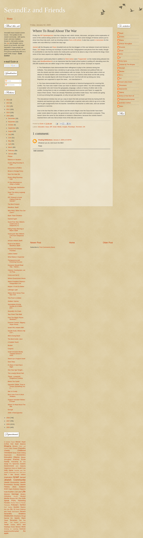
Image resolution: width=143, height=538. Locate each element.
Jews (14, 487)
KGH (6, 489)
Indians (23, 474)
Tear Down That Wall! (15, 314)
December (11, 118)
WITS (19, 524)
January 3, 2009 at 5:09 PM (62, 140)
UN (84, 127)
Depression (8, 455)
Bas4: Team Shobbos (15, 215)
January (11, 154)
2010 (8, 112)
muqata (64, 127)
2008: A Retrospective (15, 413)
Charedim (22, 448)
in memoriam (98, 40)
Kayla (10, 489)
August (10, 131)
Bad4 (16, 444)
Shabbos (22, 514)
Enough (10, 409)
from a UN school (75, 40)
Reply (40, 146)
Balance (23, 444)
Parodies (7, 503)
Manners (7, 494)
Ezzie (23, 459)
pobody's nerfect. (125, 103)
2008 (8, 418)
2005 (8, 427)
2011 (8, 109)
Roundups (71, 127)
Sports (17, 518)
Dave (54, 47)
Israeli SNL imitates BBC (16, 327)
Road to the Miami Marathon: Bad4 (14, 244)
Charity (7, 450)
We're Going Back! (14, 336)
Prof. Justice (8, 507)
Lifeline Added (12, 254)
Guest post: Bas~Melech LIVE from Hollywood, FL (16, 235)
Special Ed (123, 89)
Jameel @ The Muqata (127, 64)
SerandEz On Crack (14, 311)
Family (6, 462)
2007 (8, 421)
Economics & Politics (15, 168)
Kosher (11, 492)
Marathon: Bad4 (13, 207)
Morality (16, 496)
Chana (15, 448)
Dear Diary (11, 362)
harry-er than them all (127, 96)
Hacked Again (12, 219)
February (11, 150)
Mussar (12, 498)
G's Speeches (14, 464)
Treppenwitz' (82, 59)
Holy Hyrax (8, 470)
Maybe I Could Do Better (16, 286)
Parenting (22, 500)
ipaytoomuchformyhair (11, 531)
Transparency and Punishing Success (15, 261)
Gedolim (23, 464)
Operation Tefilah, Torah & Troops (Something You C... (16, 386)
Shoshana (17, 516)
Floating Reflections (45, 140)
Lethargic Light (13, 290)
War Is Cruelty (12, 391)
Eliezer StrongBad (126, 44)
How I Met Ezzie (21, 472)
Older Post (108, 242)
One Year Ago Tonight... (15, 370)
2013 (8, 103)
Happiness (7, 468)
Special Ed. (8, 518)
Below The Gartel (13, 381)
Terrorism (79, 127)
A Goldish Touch (13, 342)
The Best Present (13, 204)
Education (41, 127)
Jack (39, 49)
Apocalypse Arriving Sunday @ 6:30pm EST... (15, 306)
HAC (17, 466)
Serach (23, 511)
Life (24, 491)
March (10, 147)
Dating (23, 453)
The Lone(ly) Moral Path (16, 373)
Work (23, 527)
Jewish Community (15, 479)
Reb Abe (7, 509)
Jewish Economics (11, 482)
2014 (8, 100)
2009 (8, 116)
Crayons (10, 349)
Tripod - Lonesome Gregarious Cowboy (15, 377)
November (11, 122)
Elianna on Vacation (14, 159)
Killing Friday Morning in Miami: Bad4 (16, 229)
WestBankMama (46, 61)
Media (59, 127)
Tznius (13, 524)
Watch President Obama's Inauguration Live (16, 282)
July (9, 134)
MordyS (23, 496)
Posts (8, 81)
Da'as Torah (17, 453)
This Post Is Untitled (14, 298)
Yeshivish (22, 529)
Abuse (18, 442)
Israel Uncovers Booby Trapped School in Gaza (15, 353)
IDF (51, 127)
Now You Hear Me (14, 174)
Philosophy (7, 505)
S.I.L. (121, 75)
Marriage (15, 494)
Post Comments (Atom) (47, 247)
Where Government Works (16, 278)
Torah (6, 524)
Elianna (16, 457)
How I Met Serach (11, 474)
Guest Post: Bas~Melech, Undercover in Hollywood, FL (16, 223)
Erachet (16, 459)
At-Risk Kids (8, 444)
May (9, 141)
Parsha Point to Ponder (18, 502)
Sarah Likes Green (126, 82)
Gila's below (69, 59)
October (11, 125)
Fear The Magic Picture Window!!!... (15, 318)
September (12, 128)
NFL (16, 498)
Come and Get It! (13, 275)
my (8, 43)
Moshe (6, 498)
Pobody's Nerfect (18, 505)
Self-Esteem (15, 511)
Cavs (10, 448)
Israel (55, 127)
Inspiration (8, 477)
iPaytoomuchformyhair (127, 99)
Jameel (35, 47)
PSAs (13, 500)
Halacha (23, 466)
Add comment (38, 151)
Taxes (6, 520)
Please (10, 156)
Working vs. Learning (11, 529)
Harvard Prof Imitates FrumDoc (15, 249)
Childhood (21, 450)
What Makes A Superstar (16, 257)
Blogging (7, 446)
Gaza (47, 127)
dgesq (122, 92)
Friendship (14, 462)
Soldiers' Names (13, 301)
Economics (21, 455)
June (10, 138)
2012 (8, 106)
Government (9, 466)
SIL (11, 509)
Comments (9, 85)
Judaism (22, 487)
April (10, 144)
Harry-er (14, 468)
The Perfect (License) (18, 522)
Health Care (22, 468)
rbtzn (121, 106)
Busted (10, 345)
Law (19, 492)
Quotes (16, 507)
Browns (15, 446)
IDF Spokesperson (46, 35)
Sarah (18, 509)
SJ (14, 509)
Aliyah (24, 442)
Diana (122, 40)
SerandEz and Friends (34, 10)
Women (18, 527)
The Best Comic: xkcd (15, 339)
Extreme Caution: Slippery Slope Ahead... (16, 323)
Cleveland (8, 453)
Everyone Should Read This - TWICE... (15, 266)
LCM (15, 492)
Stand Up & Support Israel (16, 358)
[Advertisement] (71, 223)
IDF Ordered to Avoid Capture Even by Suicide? (15, 199)
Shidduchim (8, 516)
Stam (23, 518)
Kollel (6, 492)
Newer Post (35, 242)
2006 (8, 424)
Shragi (23, 516)
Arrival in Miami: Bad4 (15, 240)
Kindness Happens (19, 489)
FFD (121, 54)
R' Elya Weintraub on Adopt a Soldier (15, 183)
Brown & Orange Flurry (15, 171)
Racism (23, 507)
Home (10, 18)
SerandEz (8, 514)
